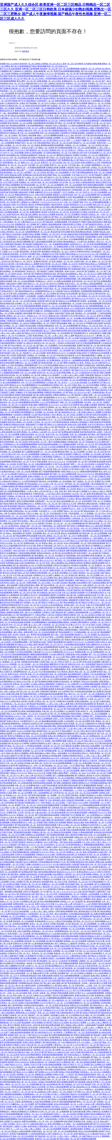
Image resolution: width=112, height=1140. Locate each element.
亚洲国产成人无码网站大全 (94, 1065)
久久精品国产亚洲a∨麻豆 (90, 976)
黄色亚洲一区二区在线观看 (23, 921)
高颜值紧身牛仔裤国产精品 (78, 600)
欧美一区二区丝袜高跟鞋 (49, 133)
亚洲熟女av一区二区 (61, 457)
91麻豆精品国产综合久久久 (86, 657)
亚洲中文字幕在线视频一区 (34, 153)
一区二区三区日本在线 (85, 464)
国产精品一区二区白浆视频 (61, 217)
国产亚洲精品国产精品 (76, 269)
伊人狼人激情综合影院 (69, 234)
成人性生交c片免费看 (47, 214)
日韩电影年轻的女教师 (29, 662)
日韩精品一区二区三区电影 (16, 368)
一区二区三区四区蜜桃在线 (63, 420)
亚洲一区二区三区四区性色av (74, 116)
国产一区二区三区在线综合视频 (65, 209)
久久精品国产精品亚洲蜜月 (45, 219)
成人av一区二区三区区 (48, 894)
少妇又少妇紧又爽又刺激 (9, 694)
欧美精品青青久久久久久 (56, 541)
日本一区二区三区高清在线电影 (14, 350)
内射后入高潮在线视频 (102, 247)
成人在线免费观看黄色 (11, 382)
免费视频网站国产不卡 (33, 365)
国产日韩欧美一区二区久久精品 (47, 798)
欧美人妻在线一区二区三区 (21, 770)
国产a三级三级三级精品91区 (74, 78)
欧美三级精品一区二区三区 (62, 261)
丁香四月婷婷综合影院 (58, 331)
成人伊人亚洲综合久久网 (40, 1092)
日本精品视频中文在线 (93, 237)
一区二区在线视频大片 (102, 439)
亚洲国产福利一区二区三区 (50, 1079)
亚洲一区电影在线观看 (75, 669)
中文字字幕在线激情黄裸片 (85, 355)
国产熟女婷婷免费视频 (40, 667)
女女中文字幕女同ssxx (96, 424)
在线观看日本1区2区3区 (95, 78)
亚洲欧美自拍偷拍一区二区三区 (32, 434)
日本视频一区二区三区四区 (94, 158)
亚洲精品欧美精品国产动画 (76, 558)
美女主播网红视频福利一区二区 (49, 111)
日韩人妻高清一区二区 (60, 415)
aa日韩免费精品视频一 (20, 642)
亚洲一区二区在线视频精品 (78, 679)
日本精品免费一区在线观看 (28, 86)
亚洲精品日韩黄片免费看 (55, 167)
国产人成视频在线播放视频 (63, 775)
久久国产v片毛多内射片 (35, 1069)
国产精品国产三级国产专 (101, 175)
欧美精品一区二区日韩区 (13, 207)
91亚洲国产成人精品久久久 (100, 686)
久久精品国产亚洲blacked (17, 474)
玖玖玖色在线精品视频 (67, 345)
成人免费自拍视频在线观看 (100, 914)
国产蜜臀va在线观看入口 (69, 363)
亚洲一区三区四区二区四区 (25, 489)
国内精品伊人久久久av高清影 (81, 205)
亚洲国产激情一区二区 (79, 437)
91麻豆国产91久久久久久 (15, 150)
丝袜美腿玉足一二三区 (49, 486)
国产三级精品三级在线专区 (54, 83)
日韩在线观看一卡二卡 (77, 513)
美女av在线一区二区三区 (22, 995)
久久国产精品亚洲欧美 (49, 785)
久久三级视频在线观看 (67, 444)
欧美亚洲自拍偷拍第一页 (90, 407)
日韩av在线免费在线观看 (75, 830)
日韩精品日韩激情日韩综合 (72, 756)
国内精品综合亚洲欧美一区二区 (82, 659)
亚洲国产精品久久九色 (62, 748)
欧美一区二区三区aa (17, 83)
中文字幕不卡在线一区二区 (100, 600)
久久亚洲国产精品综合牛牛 (45, 607)
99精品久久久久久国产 (27, 390)
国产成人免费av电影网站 (42, 395)
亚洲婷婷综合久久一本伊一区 (72, 508)
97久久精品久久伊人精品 (68, 847)
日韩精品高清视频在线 (66, 733)
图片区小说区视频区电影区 (63, 995)
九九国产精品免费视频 (74, 197)
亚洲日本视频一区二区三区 (25, 649)
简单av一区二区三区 (11, 400)
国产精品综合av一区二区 (26, 647)
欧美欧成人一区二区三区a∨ (15, 704)
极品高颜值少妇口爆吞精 (51, 926)
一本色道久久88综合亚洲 (65, 343)
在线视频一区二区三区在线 (46, 1067)
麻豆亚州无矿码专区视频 (60, 232)
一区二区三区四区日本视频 (72, 1114)
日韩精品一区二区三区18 (50, 234)
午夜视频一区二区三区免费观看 (87, 420)
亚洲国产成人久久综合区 (94, 410)
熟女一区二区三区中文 (47, 528)
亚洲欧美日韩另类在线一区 (13, 1010)
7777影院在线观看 (98, 256)
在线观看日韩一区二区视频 (25, 224)
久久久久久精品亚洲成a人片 (13, 541)
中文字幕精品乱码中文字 (70, 1042)
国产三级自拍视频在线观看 (41, 242)
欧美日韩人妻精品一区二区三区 (87, 328)
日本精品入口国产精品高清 (52, 612)
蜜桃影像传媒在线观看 (64, 788)
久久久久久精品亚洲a (62, 437)
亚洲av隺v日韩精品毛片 (57, 736)
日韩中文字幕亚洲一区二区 (41, 298)
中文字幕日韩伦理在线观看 (92, 135)
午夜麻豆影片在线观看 (78, 103)
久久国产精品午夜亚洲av (40, 415)
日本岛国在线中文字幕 (67, 259)
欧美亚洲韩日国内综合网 (68, 785)
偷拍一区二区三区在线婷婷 (95, 859)
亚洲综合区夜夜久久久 (25, 607)
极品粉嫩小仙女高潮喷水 (37, 276)
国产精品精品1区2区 (14, 531)
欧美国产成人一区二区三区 (69, 647)
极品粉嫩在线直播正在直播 (52, 721)
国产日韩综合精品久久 (73, 1055)
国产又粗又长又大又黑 (67, 504)
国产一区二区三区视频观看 (53, 185)
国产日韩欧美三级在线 (83, 775)
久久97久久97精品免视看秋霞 (50, 1030)
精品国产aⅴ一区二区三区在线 (51, 696)
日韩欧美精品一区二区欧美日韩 (12, 308)
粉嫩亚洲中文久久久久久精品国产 (48, 192)
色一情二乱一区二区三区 (17, 165)
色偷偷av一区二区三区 (33, 1010)
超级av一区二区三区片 (76, 998)
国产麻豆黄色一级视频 (16, 874)
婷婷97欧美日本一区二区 (39, 140)
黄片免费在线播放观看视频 (59, 1035)
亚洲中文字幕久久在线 (45, 649)
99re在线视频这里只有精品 (48, 385)
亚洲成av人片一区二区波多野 (46, 259)
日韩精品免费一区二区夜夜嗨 (77, 916)
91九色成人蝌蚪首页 (56, 654)
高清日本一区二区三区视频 (42, 953)
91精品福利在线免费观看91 (58, 476)
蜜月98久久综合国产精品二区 (15, 348)
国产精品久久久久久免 (85, 160)
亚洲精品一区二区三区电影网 (74, 941)
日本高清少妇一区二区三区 (58, 212)
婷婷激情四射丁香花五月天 (25, 271)
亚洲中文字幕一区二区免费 (28, 877)
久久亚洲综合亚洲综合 (60, 934)
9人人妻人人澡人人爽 (24, 775)
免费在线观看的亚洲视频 (64, 101)
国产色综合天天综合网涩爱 (67, 293)
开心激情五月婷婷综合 (32, 459)
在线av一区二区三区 (81, 719)
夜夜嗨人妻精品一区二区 (9, 316)
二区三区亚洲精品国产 (98, 674)
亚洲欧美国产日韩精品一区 (52, 249)
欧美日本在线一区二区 (13, 375)
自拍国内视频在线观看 (54, 78)
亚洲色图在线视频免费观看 (52, 1055)
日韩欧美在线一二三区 (42, 494)
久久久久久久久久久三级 (88, 254)
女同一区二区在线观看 (73, 185)
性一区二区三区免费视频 (90, 1003)
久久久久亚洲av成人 (81, 568)
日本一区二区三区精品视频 (60, 948)
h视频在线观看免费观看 (89, 471)
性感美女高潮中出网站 (63, 439)
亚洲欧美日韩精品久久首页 (40, 743)
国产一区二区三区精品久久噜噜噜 (79, 973)
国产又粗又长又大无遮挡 (97, 331)
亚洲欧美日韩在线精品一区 (54, 392)
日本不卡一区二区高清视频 (12, 153)
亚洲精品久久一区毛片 (44, 281)
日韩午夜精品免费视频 (38, 808)
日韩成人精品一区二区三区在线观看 (30, 91)
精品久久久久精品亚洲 (94, 526)
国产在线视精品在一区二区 (78, 736)
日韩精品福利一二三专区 (72, 790)
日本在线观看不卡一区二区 (98, 153)
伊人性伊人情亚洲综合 (101, 775)
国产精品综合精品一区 (89, 511)
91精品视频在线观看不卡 (44, 464)
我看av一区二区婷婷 (46, 148)
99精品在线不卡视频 (26, 192)
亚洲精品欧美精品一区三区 (12, 637)
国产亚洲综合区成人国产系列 (51, 677)
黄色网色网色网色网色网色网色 (57, 479)
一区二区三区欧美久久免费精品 (67, 466)
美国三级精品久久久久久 (46, 390)
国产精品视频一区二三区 (91, 590)
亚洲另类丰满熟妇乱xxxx (26, 988)
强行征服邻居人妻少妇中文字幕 (49, 593)
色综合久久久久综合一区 (73, 400)
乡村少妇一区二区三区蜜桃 (42, 578)
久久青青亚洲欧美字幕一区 (12, 340)
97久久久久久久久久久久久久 (52, 202)
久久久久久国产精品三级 (34, 380)
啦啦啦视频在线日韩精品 (61, 716)
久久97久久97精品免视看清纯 (11, 459)
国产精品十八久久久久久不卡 (63, 1107)
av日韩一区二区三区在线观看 (98, 479)
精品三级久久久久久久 (76, 570)
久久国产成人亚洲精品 (86, 242)
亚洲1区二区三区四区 (21, 684)
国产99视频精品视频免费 (86, 1139)
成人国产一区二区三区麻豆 (42, 896)
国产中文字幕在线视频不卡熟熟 (85, 990)
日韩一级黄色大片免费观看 (49, 1116)
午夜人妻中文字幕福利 (11, 1025)
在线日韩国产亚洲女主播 (65, 313)
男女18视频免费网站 (58, 669)
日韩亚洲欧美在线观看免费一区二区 (57, 338)
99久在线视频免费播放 (23, 120)
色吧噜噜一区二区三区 (25, 1074)
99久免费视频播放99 (29, 385)
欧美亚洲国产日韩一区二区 (92, 501)
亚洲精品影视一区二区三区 (52, 709)
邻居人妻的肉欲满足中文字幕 (85, 911)
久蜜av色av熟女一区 (42, 812)
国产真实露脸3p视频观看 (51, 521)
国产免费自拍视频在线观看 (35, 541)
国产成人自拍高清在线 (27, 929)
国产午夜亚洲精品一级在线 (21, 963)
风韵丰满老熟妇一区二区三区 (34, 269)
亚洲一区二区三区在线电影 (14, 558)
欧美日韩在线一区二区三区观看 (20, 123)
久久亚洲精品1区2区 (77, 1015)
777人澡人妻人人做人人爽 (76, 728)
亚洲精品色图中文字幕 (65, 247)
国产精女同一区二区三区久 (75, 966)
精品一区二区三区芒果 (51, 533)
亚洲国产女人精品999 (24, 343)
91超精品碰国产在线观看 (42, 138)
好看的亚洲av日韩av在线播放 (76, 654)
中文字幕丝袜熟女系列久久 (16, 256)
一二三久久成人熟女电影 (77, 382)
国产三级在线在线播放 (97, 583)
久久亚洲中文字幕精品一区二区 (49, 407)
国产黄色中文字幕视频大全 (94, 108)
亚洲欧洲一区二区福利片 (61, 370)
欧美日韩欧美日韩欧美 (66, 170)
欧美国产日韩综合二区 (90, 214)
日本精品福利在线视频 (83, 691)
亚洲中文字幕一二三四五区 (63, 1074)
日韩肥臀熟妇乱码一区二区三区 (25, 672)
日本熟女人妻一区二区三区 (44, 701)
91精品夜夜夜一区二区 (80, 610)
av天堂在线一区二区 (10, 301)
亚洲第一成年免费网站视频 (55, 741)
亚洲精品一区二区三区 (38, 447)
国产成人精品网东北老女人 (31, 887)
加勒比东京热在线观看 (62, 832)
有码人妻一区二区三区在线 (61, 143)
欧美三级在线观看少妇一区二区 (69, 501)
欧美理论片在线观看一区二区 (82, 565)
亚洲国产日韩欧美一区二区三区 (14, 1015)
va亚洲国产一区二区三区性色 (34, 172)
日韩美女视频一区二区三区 (49, 1027)
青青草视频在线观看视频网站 (99, 457)
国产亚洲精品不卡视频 (11, 887)
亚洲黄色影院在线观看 (13, 1042)
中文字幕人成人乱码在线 (22, 575)
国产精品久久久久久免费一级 (46, 279)
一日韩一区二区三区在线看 (16, 993)
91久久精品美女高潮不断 (95, 269)
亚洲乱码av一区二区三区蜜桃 (35, 197)
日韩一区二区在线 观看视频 (23, 281)
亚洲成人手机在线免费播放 (49, 118)
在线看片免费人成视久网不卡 (14, 479)
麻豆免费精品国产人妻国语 (78, 674)
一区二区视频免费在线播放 (50, 108)
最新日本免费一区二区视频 (85, 1107)
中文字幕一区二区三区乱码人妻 (87, 951)
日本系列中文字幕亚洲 (56, 551)
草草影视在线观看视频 (48, 113)
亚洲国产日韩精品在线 (86, 365)
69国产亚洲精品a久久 (98, 719)
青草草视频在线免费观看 (68, 963)
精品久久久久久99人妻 (68, 365)
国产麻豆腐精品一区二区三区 (88, 259)
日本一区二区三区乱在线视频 (86, 793)
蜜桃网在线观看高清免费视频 (52, 145)
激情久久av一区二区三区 (30, 163)
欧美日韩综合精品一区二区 (28, 1119)
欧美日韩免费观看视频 (98, 244)
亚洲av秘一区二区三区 (47, 155)
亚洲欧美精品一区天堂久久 (60, 360)
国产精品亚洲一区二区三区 (74, 859)
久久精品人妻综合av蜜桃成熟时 (79, 499)
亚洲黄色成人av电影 (86, 128)
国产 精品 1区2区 (86, 521)
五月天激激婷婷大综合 (85, 516)
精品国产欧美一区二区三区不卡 (50, 644)
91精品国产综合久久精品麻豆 (55, 125)
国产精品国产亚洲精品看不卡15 (27, 93)
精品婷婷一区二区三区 (49, 69)
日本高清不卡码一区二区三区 (11, 625)
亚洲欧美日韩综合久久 (97, 207)
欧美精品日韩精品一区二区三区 (48, 968)
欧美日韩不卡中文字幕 (27, 546)
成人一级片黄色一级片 (45, 909)
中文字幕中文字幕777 (51, 1094)
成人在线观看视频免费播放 (26, 444)
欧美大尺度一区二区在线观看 (57, 434)
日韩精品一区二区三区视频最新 (14, 630)
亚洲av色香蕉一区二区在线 (41, 469)
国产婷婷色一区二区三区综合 (68, 528)
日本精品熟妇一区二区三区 (97, 200)
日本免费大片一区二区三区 (34, 1008)
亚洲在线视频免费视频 (70, 496)
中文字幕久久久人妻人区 (82, 1092)
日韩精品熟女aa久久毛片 (49, 758)
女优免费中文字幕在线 (14, 1040)
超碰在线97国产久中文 (34, 83)
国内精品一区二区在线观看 (85, 313)
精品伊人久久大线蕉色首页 (74, 308)
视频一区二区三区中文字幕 (62, 417)
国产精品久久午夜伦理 (88, 761)
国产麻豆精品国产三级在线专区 (92, 647)
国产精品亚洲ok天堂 (53, 531)
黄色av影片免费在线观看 (67, 286)
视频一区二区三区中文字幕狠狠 (80, 323)
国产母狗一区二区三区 (9, 778)
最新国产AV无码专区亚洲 (63, 195)
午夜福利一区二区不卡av (97, 83)
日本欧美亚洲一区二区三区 (78, 368)
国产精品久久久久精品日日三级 (56, 1052)
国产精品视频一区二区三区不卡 (38, 103)
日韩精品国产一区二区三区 (45, 501)
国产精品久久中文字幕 (27, 909)
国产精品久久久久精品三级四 (26, 644)
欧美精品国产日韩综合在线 (65, 689)
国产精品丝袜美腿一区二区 (31, 185)
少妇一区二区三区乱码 (71, 163)
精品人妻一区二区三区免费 (28, 496)
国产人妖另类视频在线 (31, 358)
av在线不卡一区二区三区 (34, 966)
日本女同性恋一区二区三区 (54, 845)
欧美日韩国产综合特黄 (102, 323)
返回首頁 (25, 51)
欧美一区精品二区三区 (95, 167)
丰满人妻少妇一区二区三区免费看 (39, 1045)
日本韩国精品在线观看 (45, 778)
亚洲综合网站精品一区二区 (56, 153)
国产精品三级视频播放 (11, 185)
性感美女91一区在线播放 (94, 1089)
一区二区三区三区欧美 (88, 931)
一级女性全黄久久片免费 (97, 983)
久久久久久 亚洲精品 (23, 1097)
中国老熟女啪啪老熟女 (45, 326)
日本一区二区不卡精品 (68, 385)
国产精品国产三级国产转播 (43, 770)
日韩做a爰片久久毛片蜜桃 (95, 442)
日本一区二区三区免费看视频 (66, 326)
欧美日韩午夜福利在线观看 (21, 857)
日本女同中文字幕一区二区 (49, 714)
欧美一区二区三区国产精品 (53, 1020)
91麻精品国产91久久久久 (97, 812)
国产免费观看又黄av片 (67, 160)
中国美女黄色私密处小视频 (96, 222)
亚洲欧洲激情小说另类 (38, 212)
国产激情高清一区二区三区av (37, 150)
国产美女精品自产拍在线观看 (46, 96)
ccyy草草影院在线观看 (33, 746)
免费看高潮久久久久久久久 (48, 405)
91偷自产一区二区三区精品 (61, 1092)
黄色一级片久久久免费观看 (30, 612)
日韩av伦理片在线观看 (43, 195)
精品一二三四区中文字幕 (78, 840)
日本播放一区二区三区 (13, 145)
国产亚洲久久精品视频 (27, 135)
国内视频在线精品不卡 (9, 689)
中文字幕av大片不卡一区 (81, 175)
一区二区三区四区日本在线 (97, 145)
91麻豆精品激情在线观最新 (19, 1032)
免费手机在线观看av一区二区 (33, 1121)
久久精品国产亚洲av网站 (27, 405)
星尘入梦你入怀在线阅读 (61, 494)
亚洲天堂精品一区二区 (45, 810)
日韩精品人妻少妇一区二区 (42, 832)
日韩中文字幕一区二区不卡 (18, 360)
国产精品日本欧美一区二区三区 (16, 420)
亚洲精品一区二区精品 (94, 929)
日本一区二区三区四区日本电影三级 (91, 615)
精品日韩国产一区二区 (70, 731)
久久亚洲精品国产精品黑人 (21, 1000)
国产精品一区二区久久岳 (94, 239)
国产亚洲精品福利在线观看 (68, 432)
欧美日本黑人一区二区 (73, 284)
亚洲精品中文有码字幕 (9, 766)
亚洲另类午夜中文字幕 (46, 301)
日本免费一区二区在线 (93, 311)
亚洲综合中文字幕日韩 (21, 943)
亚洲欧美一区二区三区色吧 (72, 177)
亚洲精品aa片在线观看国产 (21, 74)
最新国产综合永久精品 (75, 822)
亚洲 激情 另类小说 (11, 397)
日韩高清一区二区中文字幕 (74, 874)
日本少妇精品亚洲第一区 (70, 887)
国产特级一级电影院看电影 (56, 1069)
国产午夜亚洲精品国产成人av (99, 76)
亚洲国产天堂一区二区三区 (25, 805)
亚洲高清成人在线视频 (99, 88)
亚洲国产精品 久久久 (94, 93)
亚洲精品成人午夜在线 (11, 936)
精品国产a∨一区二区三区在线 (51, 877)
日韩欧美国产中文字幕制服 (70, 815)
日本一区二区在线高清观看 (44, 632)
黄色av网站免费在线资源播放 (57, 207)
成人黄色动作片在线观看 (39, 882)
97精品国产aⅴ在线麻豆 (49, 93)
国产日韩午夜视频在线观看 (95, 780)
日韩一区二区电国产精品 (73, 202)
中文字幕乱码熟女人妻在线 (72, 108)
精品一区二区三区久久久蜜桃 (90, 274)
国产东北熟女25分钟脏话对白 (79, 506)
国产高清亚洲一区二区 (35, 229)
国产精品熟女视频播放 (96, 1020)
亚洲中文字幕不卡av (36, 741)
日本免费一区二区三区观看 (38, 165)
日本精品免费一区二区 (80, 190)
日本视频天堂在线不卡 (69, 805)
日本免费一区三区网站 (90, 113)
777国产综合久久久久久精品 (77, 803)
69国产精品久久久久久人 (84, 580)
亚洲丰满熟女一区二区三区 (23, 748)
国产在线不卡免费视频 (76, 526)
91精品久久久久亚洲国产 (50, 375)
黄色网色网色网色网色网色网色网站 (30, 76)
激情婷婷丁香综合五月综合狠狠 (77, 637)
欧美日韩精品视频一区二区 (67, 373)
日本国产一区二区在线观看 (23, 219)
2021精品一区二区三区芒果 (95, 452)
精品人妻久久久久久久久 (44, 560)
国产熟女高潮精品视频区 (71, 531)
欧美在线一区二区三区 (18, 217)
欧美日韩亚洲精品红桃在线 (94, 187)
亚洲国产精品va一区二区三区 (68, 511)
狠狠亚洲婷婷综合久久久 (24, 195)
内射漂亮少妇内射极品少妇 (73, 620)
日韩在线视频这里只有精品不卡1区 (52, 862)
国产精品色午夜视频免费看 (100, 1000)
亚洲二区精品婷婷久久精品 (23, 293)
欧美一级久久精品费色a (55, 563)
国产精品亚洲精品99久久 (24, 291)
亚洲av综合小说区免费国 (77, 424)
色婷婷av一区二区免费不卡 (97, 728)
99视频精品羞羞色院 (59, 130)
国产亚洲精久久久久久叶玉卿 (20, 978)
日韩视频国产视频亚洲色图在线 (52, 86)
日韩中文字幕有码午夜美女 (80, 251)
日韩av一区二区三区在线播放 (24, 160)
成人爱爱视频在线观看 (45, 689)
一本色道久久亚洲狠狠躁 (42, 719)
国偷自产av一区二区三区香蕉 (99, 103)
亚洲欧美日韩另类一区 (42, 261)
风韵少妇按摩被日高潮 (85, 555)
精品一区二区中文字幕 (59, 882)
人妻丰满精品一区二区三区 (87, 296)
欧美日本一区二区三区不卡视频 (60, 568)
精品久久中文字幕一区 (71, 407)
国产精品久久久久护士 (37, 1018)
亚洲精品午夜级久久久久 (61, 256)
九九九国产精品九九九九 (42, 817)
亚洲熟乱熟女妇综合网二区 (54, 187)
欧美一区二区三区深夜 (75, 229)
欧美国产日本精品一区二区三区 (50, 523)
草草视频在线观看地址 (99, 783)
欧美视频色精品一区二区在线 (70, 303)
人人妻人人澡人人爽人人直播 (62, 335)
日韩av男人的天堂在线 (33, 338)
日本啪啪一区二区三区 (47, 355)
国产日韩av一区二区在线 (55, 158)
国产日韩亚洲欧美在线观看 (94, 462)
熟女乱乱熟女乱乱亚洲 (65, 98)
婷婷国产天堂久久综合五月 (18, 1062)
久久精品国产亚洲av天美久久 (96, 642)
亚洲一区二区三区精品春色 (78, 130)
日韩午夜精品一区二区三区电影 (44, 768)
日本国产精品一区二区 (13, 269)
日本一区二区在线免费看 (29, 133)
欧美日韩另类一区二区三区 (50, 264)
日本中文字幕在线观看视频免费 (88, 343)
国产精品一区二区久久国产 (48, 617)
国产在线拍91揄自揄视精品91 (64, 242)
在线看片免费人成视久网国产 (57, 773)
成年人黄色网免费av (58, 590)
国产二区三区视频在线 (35, 479)
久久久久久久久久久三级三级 (73, 892)
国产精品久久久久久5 (58, 140)
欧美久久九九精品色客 (42, 857)
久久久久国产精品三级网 (65, 657)
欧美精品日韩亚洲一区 (11, 639)
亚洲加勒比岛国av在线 (14, 563)
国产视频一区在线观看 (98, 948)
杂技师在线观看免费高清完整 (48, 929)
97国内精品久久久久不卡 (90, 879)
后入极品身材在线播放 (22, 768)
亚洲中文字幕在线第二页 (46, 546)
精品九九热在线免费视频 (88, 1131)
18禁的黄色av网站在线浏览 (87, 504)
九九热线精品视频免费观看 (18, 938)
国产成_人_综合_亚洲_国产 (56, 491)
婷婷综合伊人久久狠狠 (23, 570)
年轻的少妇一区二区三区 (46, 373)
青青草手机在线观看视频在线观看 (67, 71)
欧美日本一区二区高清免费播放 (43, 733)
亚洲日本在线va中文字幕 (84, 995)
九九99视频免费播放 (76, 239)
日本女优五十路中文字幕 (34, 1040)
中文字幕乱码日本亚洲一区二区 (45, 963)
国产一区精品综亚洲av (96, 392)
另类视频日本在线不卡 (52, 311)
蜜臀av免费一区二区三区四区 (40, 209)
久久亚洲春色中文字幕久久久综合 (37, 956)
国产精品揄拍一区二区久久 (52, 766)
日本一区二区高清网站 (25, 96)
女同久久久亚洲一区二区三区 (11, 543)
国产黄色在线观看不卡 (64, 632)
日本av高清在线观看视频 (92, 303)
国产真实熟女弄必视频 (34, 308)
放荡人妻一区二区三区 (74, 158)
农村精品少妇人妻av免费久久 (83, 180)
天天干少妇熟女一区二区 (72, 192)
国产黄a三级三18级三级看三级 (21, 286)
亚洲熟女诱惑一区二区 (83, 138)
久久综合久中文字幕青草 (69, 405)
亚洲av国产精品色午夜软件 (45, 98)
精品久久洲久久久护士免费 (19, 457)
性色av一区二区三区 (41, 570)
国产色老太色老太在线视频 (89, 662)
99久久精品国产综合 (8, 988)
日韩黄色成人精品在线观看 (33, 790)
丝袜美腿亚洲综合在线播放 (28, 758)
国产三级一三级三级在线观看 (62, 635)
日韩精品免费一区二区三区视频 (37, 321)
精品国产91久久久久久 (30, 639)
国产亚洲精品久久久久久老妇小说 (93, 486)
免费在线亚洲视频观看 (35, 116)
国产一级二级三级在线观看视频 (18, 610)
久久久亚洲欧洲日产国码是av (85, 417)
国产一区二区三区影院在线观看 (86, 1032)
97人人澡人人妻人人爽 (25, 259)
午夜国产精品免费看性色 (56, 642)
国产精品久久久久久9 (79, 298)
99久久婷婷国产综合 (86, 219)
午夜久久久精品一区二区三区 (42, 378)
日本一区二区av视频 (28, 373)
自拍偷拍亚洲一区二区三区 (34, 563)
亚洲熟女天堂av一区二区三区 (46, 504)
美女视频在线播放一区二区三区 (69, 1047)
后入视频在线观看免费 (35, 558)
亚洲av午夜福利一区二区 (37, 476)
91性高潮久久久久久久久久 (40, 387)
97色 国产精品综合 (73, 590)
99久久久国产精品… (51, 842)
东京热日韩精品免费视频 (51, 1065)
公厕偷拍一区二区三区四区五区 (65, 575)
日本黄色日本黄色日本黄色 (38, 368)
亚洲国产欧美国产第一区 (86, 345)
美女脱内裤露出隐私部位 (101, 518)
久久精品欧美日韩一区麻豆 (14, 103)
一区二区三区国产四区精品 (25, 516)
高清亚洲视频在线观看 (91, 1109)
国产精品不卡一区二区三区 (16, 1099)
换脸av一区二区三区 (99, 261)
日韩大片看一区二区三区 (66, 296)
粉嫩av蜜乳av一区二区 (95, 751)
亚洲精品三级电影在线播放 (93, 563)
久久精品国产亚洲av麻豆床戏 (26, 528)
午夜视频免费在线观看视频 (91, 291)
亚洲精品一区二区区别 (27, 182)
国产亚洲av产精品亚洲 (36, 158)
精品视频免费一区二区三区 (38, 348)
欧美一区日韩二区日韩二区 (23, 812)
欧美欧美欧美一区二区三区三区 (62, 1037)
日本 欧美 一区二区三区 (97, 276)
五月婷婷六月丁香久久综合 (54, 229)
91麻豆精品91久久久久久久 (31, 222)
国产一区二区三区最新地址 (50, 639)
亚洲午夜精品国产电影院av (23, 279)
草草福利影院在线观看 (22, 832)
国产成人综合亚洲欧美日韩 (65, 553)
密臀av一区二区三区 (71, 696)
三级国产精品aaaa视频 (96, 340)
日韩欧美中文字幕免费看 (32, 946)
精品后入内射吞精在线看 (43, 548)
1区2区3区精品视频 (65, 837)
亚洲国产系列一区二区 (23, 143)
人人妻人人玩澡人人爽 (60, 429)
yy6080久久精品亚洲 (65, 390)
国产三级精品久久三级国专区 (21, 71)
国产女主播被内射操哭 (73, 449)
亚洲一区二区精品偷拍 (78, 434)
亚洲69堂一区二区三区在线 (33, 531)
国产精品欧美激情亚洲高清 (22, 1050)
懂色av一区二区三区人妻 (86, 1102)
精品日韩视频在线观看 (65, 1082)
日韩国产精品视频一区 (18, 800)
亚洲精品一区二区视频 (25, 798)
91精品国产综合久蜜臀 (11, 998)
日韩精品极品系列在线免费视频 (88, 427)
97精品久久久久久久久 (18, 773)
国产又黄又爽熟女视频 (37, 88)
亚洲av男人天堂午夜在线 (24, 560)
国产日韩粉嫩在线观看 (85, 378)
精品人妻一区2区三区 (43, 763)
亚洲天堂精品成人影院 (13, 175)
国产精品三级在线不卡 (100, 390)
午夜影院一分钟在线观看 (12, 358)
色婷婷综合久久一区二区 (79, 244)
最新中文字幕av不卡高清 (90, 770)
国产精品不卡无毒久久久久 (48, 602)
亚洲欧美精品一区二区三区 (41, 1131)
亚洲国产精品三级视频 (31, 234)
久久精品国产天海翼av (14, 197)
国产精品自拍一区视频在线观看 (55, 222)
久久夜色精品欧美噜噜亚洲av (42, 943)
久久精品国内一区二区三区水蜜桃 (77, 721)
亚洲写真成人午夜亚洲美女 (38, 1126)
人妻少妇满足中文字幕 (98, 1099)
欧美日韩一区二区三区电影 (71, 118)
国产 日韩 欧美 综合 (82, 101)
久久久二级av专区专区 (72, 135)
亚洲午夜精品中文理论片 (74, 410)
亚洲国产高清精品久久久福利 (90, 795)
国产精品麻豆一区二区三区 (65, 74)
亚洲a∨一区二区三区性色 (39, 924)
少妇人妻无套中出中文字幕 (21, 1047)
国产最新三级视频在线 (62, 783)
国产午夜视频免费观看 (87, 785)
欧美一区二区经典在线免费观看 (16, 924)
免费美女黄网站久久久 (14, 338)
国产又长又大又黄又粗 (40, 686)
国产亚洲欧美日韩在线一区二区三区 (14, 88)
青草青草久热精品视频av (97, 1077)
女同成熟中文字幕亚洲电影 (41, 457)
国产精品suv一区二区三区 (88, 326)
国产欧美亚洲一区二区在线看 (73, 968)
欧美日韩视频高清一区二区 (31, 936)
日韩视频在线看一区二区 (54, 751)
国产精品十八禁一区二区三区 (29, 699)
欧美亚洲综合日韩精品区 (73, 249)
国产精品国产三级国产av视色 (31, 397)
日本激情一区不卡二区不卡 (18, 1124)
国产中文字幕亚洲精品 (27, 101)
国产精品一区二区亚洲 (89, 887)
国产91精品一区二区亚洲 (22, 328)
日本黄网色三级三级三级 (66, 595)
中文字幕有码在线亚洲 (60, 422)
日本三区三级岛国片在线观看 (73, 593)
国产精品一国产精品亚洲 (97, 434)
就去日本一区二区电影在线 (21, 138)
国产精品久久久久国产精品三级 (79, 541)
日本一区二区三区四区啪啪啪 (84, 148)
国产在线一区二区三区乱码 (82, 748)
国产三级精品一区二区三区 (83, 481)
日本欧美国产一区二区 (45, 101)
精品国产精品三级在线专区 (92, 798)
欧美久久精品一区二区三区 (14, 583)
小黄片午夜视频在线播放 (56, 442)
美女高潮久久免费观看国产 (46, 160)
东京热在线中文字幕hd (78, 212)
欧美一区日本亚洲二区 (86, 348)
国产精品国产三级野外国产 (95, 892)
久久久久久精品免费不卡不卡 (41, 420)
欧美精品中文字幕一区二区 (26, 128)
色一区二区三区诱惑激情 (96, 140)
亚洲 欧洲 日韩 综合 (78, 869)
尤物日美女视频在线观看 (64, 909)
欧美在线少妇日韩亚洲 (65, 355)
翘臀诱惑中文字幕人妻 (58, 664)
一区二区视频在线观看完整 (81, 1124)
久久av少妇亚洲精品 (101, 973)
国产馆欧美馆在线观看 (82, 123)
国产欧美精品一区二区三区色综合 (63, 348)
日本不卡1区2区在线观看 (87, 286)
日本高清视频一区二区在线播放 (59, 481)
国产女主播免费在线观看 (91, 639)
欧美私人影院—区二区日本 (52, 543)
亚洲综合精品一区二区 (20, 462)
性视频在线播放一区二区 (13, 318)
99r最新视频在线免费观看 (56, 998)
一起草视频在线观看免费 (35, 167)
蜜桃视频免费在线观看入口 (74, 751)
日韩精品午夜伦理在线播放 (26, 738)
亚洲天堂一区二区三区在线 (51, 163)
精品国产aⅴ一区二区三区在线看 (71, 96)
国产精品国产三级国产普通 (81, 395)
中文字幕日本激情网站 (70, 521)
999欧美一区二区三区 (75, 741)
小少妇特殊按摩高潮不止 (51, 508)
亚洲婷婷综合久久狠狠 (96, 808)
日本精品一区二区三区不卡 (100, 622)
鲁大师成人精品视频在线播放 (13, 568)
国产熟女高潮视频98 (101, 170)
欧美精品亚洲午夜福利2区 (71, 1027)
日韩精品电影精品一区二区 (68, 894)
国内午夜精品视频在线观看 (93, 185)
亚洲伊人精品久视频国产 (32, 1042)
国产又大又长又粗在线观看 (10, 69)
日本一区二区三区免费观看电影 (33, 382)
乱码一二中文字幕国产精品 (33, 538)
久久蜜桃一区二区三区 (17, 417)
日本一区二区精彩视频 (30, 1084)
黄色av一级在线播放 (55, 410)
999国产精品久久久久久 (70, 471)
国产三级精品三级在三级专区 (55, 506)
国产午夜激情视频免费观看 (12, 380)
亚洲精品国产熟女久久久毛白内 (39, 417)
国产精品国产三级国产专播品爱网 (50, 271)
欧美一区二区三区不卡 (33, 1020)
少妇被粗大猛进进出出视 (86, 595)
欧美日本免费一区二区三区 (44, 328)
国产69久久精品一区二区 (90, 71)
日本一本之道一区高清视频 (97, 1079)
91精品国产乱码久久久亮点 (26, 617)
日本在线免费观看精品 (35, 125)
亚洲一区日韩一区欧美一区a (19, 635)
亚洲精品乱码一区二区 (70, 81)
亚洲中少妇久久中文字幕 (28, 113)
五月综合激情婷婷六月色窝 (64, 548)
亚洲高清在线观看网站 (73, 91)
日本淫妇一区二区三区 (29, 118)
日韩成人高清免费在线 (23, 1102)
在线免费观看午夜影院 (47, 595)
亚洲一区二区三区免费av (26, 810)
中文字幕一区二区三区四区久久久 (75, 111)
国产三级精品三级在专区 (22, 130)
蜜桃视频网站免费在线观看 (92, 118)
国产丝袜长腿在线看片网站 (86, 74)
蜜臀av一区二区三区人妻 (55, 916)
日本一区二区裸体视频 (93, 669)
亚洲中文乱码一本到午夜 (74, 271)
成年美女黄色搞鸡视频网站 (94, 400)
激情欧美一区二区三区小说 (19, 499)
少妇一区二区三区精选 (89, 528)
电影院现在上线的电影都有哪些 (96, 229)
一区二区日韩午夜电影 (9, 101)
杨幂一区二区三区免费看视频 (39, 256)
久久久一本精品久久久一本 (30, 316)
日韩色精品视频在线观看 (13, 518)
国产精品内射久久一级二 (99, 1005)
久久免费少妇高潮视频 (62, 281)
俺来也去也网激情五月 (20, 1111)
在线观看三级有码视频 (23, 313)
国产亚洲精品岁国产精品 (27, 872)
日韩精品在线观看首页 (28, 155)
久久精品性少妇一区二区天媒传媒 (73, 200)
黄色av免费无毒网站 (8, 501)
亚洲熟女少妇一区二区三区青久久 (63, 150)
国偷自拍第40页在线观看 (41, 1097)
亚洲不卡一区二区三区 (58, 165)
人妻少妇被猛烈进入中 (99, 484)
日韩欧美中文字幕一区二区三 (19, 953)
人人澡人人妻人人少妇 (45, 427)
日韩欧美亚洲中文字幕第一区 (73, 224)
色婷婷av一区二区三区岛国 (30, 249)
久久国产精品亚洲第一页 (22, 251)
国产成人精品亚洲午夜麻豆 (41, 951)
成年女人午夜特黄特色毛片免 (19, 896)
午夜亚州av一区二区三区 (62, 1045)
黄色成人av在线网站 (79, 896)
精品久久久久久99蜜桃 (85, 489)
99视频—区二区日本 (70, 264)
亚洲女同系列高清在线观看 (35, 106)
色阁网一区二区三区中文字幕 (24, 593)
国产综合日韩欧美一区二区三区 (20, 345)
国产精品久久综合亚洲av (12, 234)
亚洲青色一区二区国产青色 (10, 521)
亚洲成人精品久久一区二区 (67, 128)
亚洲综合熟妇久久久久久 (86, 872)
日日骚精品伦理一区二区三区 (11, 78)
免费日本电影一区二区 (98, 360)
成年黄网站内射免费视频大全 (22, 412)
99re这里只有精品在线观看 (81, 938)
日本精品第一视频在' (89, 1040)
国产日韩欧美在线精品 (9, 1060)
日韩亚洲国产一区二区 (80, 1000)
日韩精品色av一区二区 (48, 454)
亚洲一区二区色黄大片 (62, 469)
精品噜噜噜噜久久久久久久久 (99, 86)
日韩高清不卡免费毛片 (33, 850)
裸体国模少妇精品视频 (13, 892)
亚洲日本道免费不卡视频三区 (97, 125)
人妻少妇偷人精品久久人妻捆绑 (27, 264)
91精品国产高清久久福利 (75, 167)
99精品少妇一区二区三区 (83, 837)
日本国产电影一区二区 (82, 261)
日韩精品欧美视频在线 (69, 289)
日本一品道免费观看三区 (42, 793)
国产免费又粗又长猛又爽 (81, 256)
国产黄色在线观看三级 (69, 602)
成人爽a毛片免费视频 (54, 941)
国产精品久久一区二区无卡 (22, 261)
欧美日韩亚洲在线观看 (96, 543)
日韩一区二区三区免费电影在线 (27, 785)
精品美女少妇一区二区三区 (65, 227)
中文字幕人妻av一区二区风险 (79, 165)
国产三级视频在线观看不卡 (32, 452)
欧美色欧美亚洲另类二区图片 (91, 432)
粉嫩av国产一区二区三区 (84, 627)
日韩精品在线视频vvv (49, 358)
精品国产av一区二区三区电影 (84, 143)
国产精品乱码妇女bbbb (62, 190)
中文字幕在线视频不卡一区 (94, 197)
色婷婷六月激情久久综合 (54, 449)
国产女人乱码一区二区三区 (28, 605)
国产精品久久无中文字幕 (88, 293)
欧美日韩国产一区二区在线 (87, 553)
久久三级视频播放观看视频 (93, 790)
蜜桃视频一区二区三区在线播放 (30, 187)
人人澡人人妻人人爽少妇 (94, 800)
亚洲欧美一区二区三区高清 (97, 869)
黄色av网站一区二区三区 (26, 81)
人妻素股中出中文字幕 (49, 254)
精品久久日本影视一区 (60, 103)
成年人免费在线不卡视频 (13, 956)
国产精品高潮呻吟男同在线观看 (25, 536)
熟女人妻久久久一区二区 (73, 694)
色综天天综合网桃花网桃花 (30, 1055)
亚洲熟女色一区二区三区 (61, 387)
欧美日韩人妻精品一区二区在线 (20, 422)
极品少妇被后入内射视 (16, 229)
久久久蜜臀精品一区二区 (26, 239)
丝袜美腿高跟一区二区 (11, 163)
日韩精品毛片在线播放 (100, 1111)
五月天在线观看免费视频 (61, 763)
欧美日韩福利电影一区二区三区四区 (14, 442)
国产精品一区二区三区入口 (50, 496)
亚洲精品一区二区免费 (14, 1109)
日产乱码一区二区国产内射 (40, 370)
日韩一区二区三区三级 (102, 98)
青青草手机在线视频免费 (32, 289)
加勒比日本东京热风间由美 (85, 909)
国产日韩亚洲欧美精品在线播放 (83, 350)
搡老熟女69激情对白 (64, 155)
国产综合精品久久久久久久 (43, 74)
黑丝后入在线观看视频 (69, 533)
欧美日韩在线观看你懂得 (42, 978)
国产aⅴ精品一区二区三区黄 (32, 177)
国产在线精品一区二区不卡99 (58, 106)
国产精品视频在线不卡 (79, 333)
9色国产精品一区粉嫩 (51, 946)
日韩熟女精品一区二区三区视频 (25, 511)
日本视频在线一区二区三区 (30, 679)
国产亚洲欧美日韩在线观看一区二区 (58, 318)
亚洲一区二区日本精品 (87, 988)
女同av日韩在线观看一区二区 (75, 543)
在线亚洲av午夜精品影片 (79, 422)
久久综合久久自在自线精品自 (51, 605)
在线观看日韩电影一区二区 (85, 1037)
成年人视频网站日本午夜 (41, 266)
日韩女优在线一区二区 (33, 889)
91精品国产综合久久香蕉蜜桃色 (67, 291)
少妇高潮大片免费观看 (21, 415)
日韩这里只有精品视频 (90, 768)
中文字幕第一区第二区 (53, 116)
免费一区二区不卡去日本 (34, 318)
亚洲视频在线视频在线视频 (45, 170)
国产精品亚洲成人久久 (33, 484)
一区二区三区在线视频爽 (98, 536)
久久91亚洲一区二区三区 (96, 773)
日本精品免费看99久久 (18, 822)
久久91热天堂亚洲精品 (62, 298)
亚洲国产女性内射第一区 (39, 360)
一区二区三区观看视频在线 (18, 410)
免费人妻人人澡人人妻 (32, 625)
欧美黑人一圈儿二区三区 (31, 521)
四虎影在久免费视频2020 (101, 1087)
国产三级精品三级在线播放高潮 (49, 224)
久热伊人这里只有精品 (59, 600)
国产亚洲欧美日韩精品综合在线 (43, 274)
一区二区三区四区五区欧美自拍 (56, 1005)
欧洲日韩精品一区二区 (41, 335)
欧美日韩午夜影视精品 (41, 251)
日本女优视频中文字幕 (40, 1023)
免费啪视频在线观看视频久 (94, 845)
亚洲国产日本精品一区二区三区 (85, 155)
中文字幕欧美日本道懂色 (70, 746)
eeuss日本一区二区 (78, 494)
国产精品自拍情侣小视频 (84, 1008)
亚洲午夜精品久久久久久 (56, 353)
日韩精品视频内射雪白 (98, 469)
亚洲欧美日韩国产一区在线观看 (23, 296)
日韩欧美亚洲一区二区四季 (87, 649)
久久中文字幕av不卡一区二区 (57, 76)
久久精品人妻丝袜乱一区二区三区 (84, 106)
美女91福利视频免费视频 (58, 276)
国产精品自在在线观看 (16, 116)
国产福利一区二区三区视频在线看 (63, 474)
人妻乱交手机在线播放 (63, 921)
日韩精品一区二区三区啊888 (75, 145)
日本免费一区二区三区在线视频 (47, 200)
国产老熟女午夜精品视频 (71, 639)
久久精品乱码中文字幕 (87, 209)
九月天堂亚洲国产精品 (56, 981)
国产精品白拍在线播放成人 (67, 274)
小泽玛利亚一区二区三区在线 (53, 625)
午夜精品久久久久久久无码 (53, 1010)
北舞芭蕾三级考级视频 (30, 69)
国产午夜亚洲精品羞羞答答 (82, 172)
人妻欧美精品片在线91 (82, 390)
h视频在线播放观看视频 (99, 130)
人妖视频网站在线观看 (80, 360)
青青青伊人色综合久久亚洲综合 (30, 842)
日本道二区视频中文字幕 (79, 415)
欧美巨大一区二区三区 (87, 316)
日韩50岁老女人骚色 (37, 728)
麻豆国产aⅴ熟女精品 (81, 217)
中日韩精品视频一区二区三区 (85, 632)
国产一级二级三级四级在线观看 (14, 476)
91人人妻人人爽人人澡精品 (30, 1129)
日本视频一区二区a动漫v (44, 412)
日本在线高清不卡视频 (76, 222)
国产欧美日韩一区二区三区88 (55, 1089)
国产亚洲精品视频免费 (85, 617)
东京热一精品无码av (41, 588)
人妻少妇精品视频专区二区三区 (89, 279)
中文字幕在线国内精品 (42, 143)
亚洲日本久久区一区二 (76, 664)
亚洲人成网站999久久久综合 (97, 644)
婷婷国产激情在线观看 (23, 395)
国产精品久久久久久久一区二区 (30, 845)
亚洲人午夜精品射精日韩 (85, 182)
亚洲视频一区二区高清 (67, 489)
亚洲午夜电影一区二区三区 (100, 753)
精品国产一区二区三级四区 (39, 1015)
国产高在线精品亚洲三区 (41, 429)
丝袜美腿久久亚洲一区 (59, 1015)
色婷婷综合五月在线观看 (99, 353)
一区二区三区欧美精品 (40, 664)
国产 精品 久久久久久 (29, 523)
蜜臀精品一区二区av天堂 (53, 380)
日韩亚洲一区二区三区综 (37, 350)
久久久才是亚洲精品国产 (90, 120)
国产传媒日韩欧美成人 (28, 694)
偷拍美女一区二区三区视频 (88, 575)
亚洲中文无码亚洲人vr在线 (27, 1116)
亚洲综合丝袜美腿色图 (84, 170)
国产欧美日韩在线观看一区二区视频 (42, 795)
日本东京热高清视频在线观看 (48, 805)
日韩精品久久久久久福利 (42, 575)
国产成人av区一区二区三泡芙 (27, 691)
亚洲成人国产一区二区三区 (30, 526)
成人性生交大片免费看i (55, 284)
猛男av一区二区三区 (21, 209)
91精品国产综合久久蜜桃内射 (45, 286)
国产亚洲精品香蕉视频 (63, 148)
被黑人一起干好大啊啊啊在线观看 (50, 135)
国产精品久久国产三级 (80, 469)
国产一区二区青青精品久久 (58, 659)
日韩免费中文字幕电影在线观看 (72, 133)
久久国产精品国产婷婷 (23, 588)
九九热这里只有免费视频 (68, 961)
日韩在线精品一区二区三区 (41, 610)
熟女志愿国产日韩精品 (80, 716)
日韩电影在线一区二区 (76, 442)
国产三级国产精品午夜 (58, 368)
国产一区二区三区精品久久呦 (100, 654)
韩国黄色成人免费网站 (82, 899)
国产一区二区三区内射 (22, 667)
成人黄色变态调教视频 (21, 242)
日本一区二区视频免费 (13, 946)
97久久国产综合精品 (60, 583)
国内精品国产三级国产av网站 (65, 820)
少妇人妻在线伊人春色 (56, 800)
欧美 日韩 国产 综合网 (25, 701)
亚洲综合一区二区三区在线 (76, 83)
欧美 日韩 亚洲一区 (20, 551)
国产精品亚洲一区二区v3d (65, 427)
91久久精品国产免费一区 (97, 558)
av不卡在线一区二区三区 (98, 679)
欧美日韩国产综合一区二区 (34, 207)
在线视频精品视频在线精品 (58, 622)
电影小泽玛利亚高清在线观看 (81, 704)
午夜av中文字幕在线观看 (98, 111)
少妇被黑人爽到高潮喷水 (46, 296)
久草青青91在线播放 (57, 973)
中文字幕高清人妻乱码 (25, 205)
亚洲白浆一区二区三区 (62, 953)
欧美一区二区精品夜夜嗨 (22, 783)
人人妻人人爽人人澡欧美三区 (13, 167)
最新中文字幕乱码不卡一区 (91, 1030)
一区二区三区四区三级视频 (76, 86)
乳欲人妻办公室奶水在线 (63, 578)
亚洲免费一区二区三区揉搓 (45, 293)
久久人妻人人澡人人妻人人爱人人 (95, 842)
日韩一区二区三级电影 (71, 879)
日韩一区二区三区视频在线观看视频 (51, 597)
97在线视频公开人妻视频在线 (69, 358)
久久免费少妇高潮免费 (21, 378)
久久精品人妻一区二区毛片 (56, 382)
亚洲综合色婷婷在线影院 (95, 308)
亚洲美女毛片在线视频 (57, 822)
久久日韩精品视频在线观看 (38, 474)
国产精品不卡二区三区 (53, 177)
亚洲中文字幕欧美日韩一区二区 (12, 106)
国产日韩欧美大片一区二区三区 (60, 1134)
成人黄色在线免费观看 (92, 901)
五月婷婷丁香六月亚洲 (20, 869)
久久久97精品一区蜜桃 (80, 953)
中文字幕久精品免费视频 (33, 392)
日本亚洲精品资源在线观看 (74, 644)
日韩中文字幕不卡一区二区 (53, 340)
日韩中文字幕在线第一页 (32, 892)
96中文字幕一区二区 (67, 182)
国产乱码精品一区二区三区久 (41, 190)
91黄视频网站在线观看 (14, 484)
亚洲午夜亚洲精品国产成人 (96, 494)
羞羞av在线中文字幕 (41, 973)
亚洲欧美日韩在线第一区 (12, 254)
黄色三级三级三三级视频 (82, 439)
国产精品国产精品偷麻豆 (64, 580)
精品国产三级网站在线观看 (73, 780)
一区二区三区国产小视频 (20, 864)
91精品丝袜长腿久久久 (79, 207)
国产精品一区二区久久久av (76, 392)
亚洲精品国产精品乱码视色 (71, 714)
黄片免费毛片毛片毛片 (28, 595)
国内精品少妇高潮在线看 (30, 620)
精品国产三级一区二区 (13, 353)
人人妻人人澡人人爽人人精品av (42, 911)
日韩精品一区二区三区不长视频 (27, 108)
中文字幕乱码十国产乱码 (77, 153)
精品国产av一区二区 (82, 635)
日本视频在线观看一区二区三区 (16, 212)
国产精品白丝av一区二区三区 (91, 919)
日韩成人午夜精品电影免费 (82, 832)
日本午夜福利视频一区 (46, 657)
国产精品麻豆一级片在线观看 (17, 820)
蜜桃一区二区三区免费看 (75, 452)
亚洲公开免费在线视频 (25, 501)
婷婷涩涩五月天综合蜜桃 (34, 449)
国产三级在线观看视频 (90, 1047)
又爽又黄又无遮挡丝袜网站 (60, 518)
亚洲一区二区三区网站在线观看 (16, 140)
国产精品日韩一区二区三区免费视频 (93, 533)
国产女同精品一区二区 (9, 326)
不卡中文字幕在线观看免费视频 (28, 306)
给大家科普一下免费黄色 (63, 1032)
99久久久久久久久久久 (78, 76)
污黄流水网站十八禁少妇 (44, 615)
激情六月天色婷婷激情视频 (18, 370)
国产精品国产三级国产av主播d (15, 1126)
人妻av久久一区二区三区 (20, 429)
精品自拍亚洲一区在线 (60, 205)
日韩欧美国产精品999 (92, 375)
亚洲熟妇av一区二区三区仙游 (93, 1055)
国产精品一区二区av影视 (100, 1057)
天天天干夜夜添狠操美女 (22, 494)
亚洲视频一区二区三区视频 (63, 138)
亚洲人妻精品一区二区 (99, 721)
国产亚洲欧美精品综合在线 (77, 862)
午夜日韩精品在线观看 (25, 98)
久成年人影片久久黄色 (95, 116)
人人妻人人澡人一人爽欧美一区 (15, 180)
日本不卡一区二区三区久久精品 (69, 546)
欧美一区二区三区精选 (31, 145)
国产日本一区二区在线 (87, 847)
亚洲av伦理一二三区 (45, 239)
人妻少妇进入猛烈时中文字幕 (28, 247)
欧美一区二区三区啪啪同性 (65, 649)
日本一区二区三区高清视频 (14, 1069)
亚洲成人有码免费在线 (71, 1040)
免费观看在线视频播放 (51, 936)
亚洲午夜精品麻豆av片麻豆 (40, 753)
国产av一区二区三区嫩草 (13, 850)
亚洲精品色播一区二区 (32, 543)
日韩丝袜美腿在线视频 (27, 553)
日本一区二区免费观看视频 (68, 69)
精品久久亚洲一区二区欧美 (52, 459)
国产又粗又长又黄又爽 (90, 358)
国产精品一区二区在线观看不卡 (77, 88)
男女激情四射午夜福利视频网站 (16, 990)
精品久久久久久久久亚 (27, 689)
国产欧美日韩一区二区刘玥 (39, 180)
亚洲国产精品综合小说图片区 (39, 217)
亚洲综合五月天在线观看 (79, 1005)
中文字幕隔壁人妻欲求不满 (65, 810)
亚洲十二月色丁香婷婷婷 (62, 719)
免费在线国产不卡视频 (34, 424)
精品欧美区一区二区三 (60, 251)
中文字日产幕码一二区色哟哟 (52, 637)
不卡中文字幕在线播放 (38, 462)
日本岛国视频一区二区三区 (23, 726)
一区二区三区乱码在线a (92, 91)
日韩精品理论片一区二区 (27, 899)
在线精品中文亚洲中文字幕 (32, 723)
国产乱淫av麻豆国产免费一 (65, 464)
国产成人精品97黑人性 (83, 98)
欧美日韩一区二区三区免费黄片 (68, 214)
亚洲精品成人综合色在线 (32, 175)
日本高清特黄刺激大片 (83, 247)
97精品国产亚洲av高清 (80, 864)
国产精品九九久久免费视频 (66, 301)
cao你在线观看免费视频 (54, 91)
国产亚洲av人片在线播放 (60, 938)
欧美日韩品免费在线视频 (77, 331)
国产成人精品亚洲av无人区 (77, 306)
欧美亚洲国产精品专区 (16, 506)
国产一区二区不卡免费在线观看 (76, 536)
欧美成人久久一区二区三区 (16, 795)
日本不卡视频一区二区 (89, 607)
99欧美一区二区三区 (13, 1084)
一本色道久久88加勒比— (99, 190)
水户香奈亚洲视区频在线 (19, 852)
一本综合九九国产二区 (28, 148)
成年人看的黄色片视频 (74, 835)
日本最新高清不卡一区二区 (30, 721)
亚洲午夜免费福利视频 (67, 279)
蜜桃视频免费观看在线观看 (10, 177)
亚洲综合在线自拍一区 (45, 553)
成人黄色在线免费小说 (60, 812)
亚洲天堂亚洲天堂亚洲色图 (100, 422)
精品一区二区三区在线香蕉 (43, 627)
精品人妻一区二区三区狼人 (33, 78)
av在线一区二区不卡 (96, 699)
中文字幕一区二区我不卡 (86, 227)
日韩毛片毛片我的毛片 (62, 565)
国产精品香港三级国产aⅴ (24, 227)
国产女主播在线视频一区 (30, 958)
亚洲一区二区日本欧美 (56, 88)
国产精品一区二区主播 (63, 123)
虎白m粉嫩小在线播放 (88, 405)
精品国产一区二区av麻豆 (26, 580)
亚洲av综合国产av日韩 (85, 1060)
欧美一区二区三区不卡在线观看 (20, 788)
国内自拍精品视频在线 (78, 457)
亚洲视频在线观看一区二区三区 (23, 407)
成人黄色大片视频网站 (20, 753)
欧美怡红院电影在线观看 (20, 622)
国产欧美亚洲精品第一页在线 (39, 827)
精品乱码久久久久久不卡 (84, 335)
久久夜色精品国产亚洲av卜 (50, 1114)
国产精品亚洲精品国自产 (37, 830)
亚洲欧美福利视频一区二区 (94, 96)
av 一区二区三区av (61, 239)
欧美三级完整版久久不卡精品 (66, 573)
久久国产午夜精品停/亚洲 (43, 437)
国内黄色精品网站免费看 (19, 948)
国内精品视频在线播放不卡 (65, 378)
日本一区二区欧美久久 (30, 677)
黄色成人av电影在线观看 (36, 840)
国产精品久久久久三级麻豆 (43, 313)
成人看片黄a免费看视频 (18, 741)
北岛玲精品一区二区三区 (69, 1116)
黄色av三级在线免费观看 (92, 284)
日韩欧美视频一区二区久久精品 (48, 81)
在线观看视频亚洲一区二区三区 (45, 120)
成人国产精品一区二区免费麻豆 (45, 345)
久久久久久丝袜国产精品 (26, 731)
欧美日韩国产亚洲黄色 (74, 187)
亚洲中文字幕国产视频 (89, 971)
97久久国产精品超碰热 (21, 733)
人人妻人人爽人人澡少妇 (35, 491)
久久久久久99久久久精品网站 (75, 340)
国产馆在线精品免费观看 (15, 125)
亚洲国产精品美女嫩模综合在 (94, 1114)
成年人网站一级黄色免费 (23, 632)
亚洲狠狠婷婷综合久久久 (44, 291)
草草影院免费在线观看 (9, 657)
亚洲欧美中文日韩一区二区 (40, 1111)
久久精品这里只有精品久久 (80, 429)
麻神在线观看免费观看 (56, 197)
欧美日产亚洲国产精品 (31, 254)
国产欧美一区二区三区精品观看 (77, 484)
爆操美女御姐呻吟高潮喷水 (25, 111)
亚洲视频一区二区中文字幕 (33, 751)
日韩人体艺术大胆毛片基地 (90, 731)
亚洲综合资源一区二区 (38, 551)
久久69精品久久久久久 (97, 370)
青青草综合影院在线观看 (20, 1087)
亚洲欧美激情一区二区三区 (90, 81)
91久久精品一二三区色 (89, 1042)
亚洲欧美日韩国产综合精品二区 (52, 906)
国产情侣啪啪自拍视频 (43, 681)
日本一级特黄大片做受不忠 (16, 706)
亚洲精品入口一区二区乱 (87, 1067)
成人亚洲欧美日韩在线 (74, 563)
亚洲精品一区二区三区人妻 (44, 1050)
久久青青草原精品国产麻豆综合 (34, 481)
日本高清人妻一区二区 (96, 1069)
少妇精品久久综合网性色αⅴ (45, 971)
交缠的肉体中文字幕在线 (95, 723)
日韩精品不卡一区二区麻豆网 (67, 684)
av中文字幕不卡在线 (10, 182)
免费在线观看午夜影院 (50, 976)
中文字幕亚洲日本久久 (97, 840)
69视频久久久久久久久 (18, 276)
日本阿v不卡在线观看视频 (25, 854)
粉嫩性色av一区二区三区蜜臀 (26, 363)
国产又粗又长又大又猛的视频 (15, 590)
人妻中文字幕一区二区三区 (18, 387)
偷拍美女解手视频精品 (56, 706)
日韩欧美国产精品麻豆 (13, 244)
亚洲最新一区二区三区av (96, 513)
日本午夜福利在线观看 (78, 812)
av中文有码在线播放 (50, 365)
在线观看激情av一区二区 (32, 1094)
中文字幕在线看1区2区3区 (60, 180)
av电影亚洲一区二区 (62, 1000)
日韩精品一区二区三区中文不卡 (23, 597)
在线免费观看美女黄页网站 (43, 123)
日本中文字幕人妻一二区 (56, 237)
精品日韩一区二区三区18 (44, 439)
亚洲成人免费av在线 (96, 862)
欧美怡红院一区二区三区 (78, 882)
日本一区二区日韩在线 (18, 158)
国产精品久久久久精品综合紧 (55, 424)
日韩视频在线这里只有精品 (28, 983)
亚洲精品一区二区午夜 (31, 375)
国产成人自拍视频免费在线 (47, 647)
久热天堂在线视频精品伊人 (68, 919)
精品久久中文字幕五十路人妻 (73, 926)
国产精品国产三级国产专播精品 (57, 538)
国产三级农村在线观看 (33, 340)
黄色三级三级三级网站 (29, 214)
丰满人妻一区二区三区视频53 (53, 711)
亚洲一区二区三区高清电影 (47, 182)
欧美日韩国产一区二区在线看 (59, 350)
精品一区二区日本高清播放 (88, 385)
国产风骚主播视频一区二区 (65, 516)
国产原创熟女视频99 (46, 738)
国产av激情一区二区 (86, 738)
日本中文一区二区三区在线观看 (94, 192)
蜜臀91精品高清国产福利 (95, 766)
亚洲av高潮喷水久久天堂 (90, 163)
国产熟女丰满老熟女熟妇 (61, 857)
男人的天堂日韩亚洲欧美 (22, 761)
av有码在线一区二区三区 (81, 518)
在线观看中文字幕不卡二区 (96, 133)
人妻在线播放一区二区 (11, 222)
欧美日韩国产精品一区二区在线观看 (57, 175)
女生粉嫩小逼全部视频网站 (84, 318)
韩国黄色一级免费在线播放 (71, 1109)
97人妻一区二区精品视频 (82, 763)
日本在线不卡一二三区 (76, 397)
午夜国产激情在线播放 (58, 323)
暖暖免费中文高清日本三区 (76, 958)
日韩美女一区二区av (78, 773)
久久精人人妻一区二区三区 (53, 484)
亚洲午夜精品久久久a (12, 385)
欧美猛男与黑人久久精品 (44, 227)
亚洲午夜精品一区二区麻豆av (27, 432)
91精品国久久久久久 (54, 780)
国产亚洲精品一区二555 (94, 271)
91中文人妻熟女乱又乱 (50, 316)
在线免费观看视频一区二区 (99, 306)
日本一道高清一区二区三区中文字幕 (36, 716)
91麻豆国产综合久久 (97, 568)
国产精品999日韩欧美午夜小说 (69, 113)
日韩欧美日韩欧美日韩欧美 (69, 120)
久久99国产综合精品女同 (81, 338)
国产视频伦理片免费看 (82, 788)
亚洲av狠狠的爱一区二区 (43, 71)
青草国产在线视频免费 (18, 1134)
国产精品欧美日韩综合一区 (95, 224)
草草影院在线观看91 (43, 205)
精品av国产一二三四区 (25, 170)
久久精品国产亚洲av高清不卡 (77, 353)
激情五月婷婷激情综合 (53, 1040)
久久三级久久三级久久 (96, 491)
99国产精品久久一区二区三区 (34, 284)
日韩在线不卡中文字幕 (69, 316)
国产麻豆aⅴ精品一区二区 (64, 627)
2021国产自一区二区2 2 (52, 892)
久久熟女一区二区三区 (42, 422)
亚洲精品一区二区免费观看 (12, 941)
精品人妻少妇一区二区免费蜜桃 (36, 669)
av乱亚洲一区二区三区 (48, 432)
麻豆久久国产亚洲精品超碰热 (70, 850)
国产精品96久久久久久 (16, 780)
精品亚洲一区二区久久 (51, 887)
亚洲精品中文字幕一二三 (24, 847)
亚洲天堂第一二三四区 (84, 985)
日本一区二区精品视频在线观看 (96, 202)
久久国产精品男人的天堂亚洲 (26, 1027)
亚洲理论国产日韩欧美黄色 (60, 321)
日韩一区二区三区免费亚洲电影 (95, 449)
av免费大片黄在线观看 (47, 128)
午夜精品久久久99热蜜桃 (37, 706)
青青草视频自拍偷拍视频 (88, 234)
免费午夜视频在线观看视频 (56, 269)
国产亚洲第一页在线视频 (87, 301)
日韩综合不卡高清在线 (20, 190)
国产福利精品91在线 (38, 642)
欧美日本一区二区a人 (75, 1089)
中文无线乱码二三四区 (23, 335)
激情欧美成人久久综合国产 (26, 1013)
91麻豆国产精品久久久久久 (52, 400)
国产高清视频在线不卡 (27, 968)
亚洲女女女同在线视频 (51, 1109)
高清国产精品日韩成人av (68, 254)
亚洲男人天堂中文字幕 (32, 1065)
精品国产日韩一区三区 (94, 1084)
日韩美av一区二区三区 (85, 150)
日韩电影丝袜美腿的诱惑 (53, 723)
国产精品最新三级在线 (100, 429)
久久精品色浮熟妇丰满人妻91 (68, 971)
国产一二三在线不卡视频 (76, 140)
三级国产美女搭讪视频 (27, 326)
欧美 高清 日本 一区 (48, 247)
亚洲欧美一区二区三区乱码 (90, 69)
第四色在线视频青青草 (63, 899)
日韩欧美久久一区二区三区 (81, 266)
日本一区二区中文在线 (98, 864)
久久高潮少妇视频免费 (76, 125)
